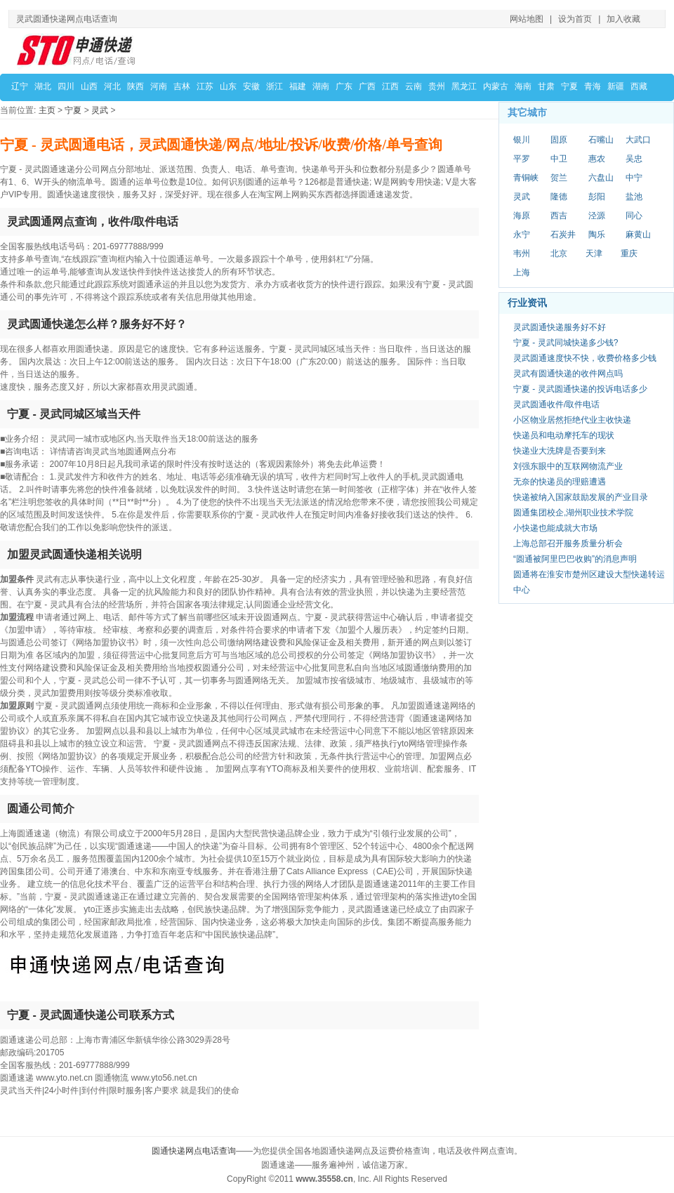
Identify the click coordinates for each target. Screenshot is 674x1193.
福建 (297, 86)
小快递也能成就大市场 (555, 528)
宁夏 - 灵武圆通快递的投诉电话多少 (580, 389)
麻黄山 (638, 234)
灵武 (99, 110)
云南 (413, 86)
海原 (521, 215)
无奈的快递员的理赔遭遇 (559, 482)
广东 (344, 86)
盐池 (634, 197)
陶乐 (596, 234)
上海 (521, 272)
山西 (89, 86)
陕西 (135, 86)
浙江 (274, 86)
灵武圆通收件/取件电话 (556, 404)
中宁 (634, 178)
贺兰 (558, 178)
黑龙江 (464, 86)
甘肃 (546, 86)
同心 (634, 215)
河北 (112, 86)
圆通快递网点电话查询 (194, 1151)
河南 (158, 86)
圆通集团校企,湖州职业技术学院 (573, 513)
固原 (558, 140)
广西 (367, 86)
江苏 (205, 86)
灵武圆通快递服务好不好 (559, 327)
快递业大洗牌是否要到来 (559, 451)
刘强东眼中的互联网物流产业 (568, 466)
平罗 (521, 159)
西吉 (558, 215)
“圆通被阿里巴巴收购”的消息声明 (575, 559)
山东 (228, 86)
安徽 (251, 86)
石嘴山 (601, 140)
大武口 (638, 140)
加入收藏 (623, 19)
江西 (390, 86)
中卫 (558, 159)
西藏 (638, 86)
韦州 (521, 253)
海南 (523, 86)
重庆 (629, 253)
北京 (558, 253)
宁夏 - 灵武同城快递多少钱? (565, 343)
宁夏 (569, 86)
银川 (521, 140)
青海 (592, 86)
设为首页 (575, 19)
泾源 (596, 215)
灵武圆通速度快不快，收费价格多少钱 (584, 358)
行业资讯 (527, 302)
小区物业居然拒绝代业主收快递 (572, 420)
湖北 (42, 86)
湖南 (320, 86)
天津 (594, 253)
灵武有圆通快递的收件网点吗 (568, 373)
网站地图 (526, 19)
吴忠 (634, 159)
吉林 (181, 86)
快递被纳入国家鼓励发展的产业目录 (580, 497)
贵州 (436, 86)
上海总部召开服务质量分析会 (568, 543)
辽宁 (19, 86)
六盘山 (601, 178)
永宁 (521, 234)
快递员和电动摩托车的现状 (563, 435)
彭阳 (596, 197)
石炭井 (563, 234)
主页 (47, 110)
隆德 (558, 197)
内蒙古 (495, 86)
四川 (66, 86)
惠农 (596, 159)
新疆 (615, 86)
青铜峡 (525, 178)
